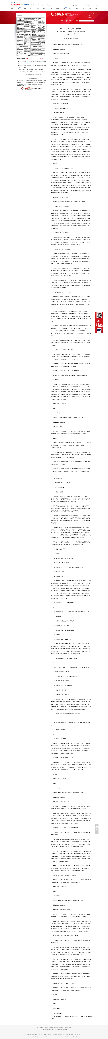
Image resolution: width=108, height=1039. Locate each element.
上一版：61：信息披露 (57, 1013)
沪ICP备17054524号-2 (55, 1036)
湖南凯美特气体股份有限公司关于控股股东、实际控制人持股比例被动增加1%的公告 (32, 66)
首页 (12, 8)
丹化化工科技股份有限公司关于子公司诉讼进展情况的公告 (30, 69)
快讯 (18, 8)
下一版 (43, 58)
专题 (90, 8)
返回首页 (63, 20)
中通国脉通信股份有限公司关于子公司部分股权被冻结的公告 (31, 74)
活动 (83, 8)
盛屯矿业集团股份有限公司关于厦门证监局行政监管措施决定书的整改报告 (32, 62)
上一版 (40, 58)
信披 (64, 8)
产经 (51, 8)
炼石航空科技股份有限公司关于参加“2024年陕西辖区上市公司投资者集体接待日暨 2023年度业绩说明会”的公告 (31, 72)
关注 (96, 8)
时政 (25, 8)
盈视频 (57, 8)
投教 (77, 8)
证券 (31, 8)
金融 (38, 8)
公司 (44, 8)
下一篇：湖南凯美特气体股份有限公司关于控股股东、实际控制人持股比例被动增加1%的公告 (71, 1017)
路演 (70, 8)
